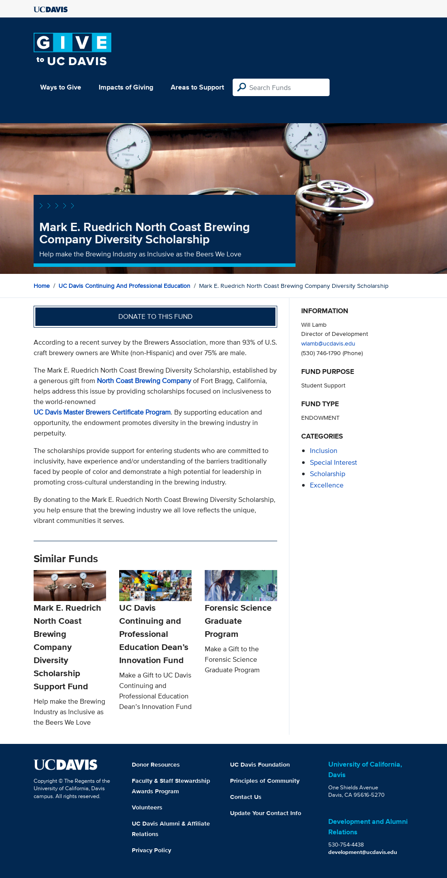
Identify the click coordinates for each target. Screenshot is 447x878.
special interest (333, 462)
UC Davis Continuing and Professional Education (124, 285)
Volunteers (147, 807)
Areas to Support (197, 87)
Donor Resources (156, 764)
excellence (327, 485)
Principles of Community (264, 780)
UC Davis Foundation (260, 764)
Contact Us (245, 796)
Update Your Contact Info (265, 813)
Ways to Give (60, 87)
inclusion (323, 451)
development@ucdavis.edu (362, 852)
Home (42, 285)
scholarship (327, 474)
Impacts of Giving (126, 87)
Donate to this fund (155, 316)
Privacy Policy (151, 850)
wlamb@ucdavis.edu (328, 343)
